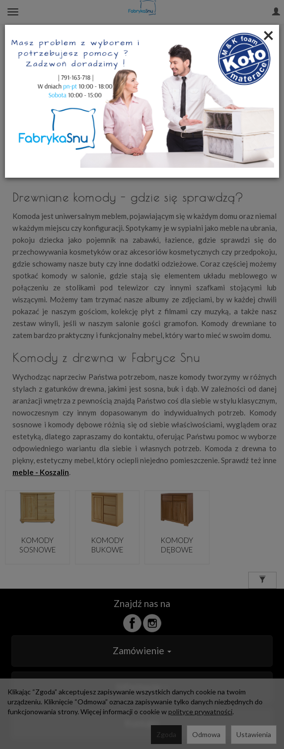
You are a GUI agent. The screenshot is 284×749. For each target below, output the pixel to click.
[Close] (268, 35)
